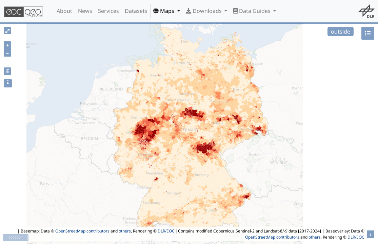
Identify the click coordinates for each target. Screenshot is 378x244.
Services (108, 11)
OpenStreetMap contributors (82, 231)
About (64, 11)
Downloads (204, 11)
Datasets (136, 11)
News (85, 11)
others (125, 231)
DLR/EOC (166, 231)
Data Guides (252, 11)
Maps (164, 11)
